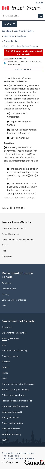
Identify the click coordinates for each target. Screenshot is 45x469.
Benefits (5, 367)
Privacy (30, 458)
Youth (4, 440)
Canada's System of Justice (14, 300)
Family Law (7, 283)
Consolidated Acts (12, 41)
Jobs (4, 345)
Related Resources (10, 234)
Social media (7, 453)
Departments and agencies (14, 332)
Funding (5, 294)
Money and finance (10, 417)
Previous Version (23, 69)
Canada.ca (6, 31)
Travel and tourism (10, 356)
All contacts (7, 327)
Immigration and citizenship (14, 350)
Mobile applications (26, 453)
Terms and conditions (14, 458)
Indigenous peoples (11, 428)
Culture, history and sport (13, 395)
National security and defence (15, 389)
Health (5, 373)
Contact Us (7, 256)
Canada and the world (12, 412)
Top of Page (10, 462)
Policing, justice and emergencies (17, 400)
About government (10, 338)
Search (5, 245)
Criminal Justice (9, 288)
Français (39, 2)
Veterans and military (11, 434)
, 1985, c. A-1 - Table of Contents (21, 46)
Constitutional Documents (14, 228)
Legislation (22, 36)
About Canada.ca (11, 455)
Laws (4, 305)
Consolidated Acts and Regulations (17, 239)
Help (4, 250)
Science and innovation (12, 423)
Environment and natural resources (18, 384)
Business (6, 361)
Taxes (4, 378)
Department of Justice (24, 31)
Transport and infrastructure (15, 406)
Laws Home (9, 36)
